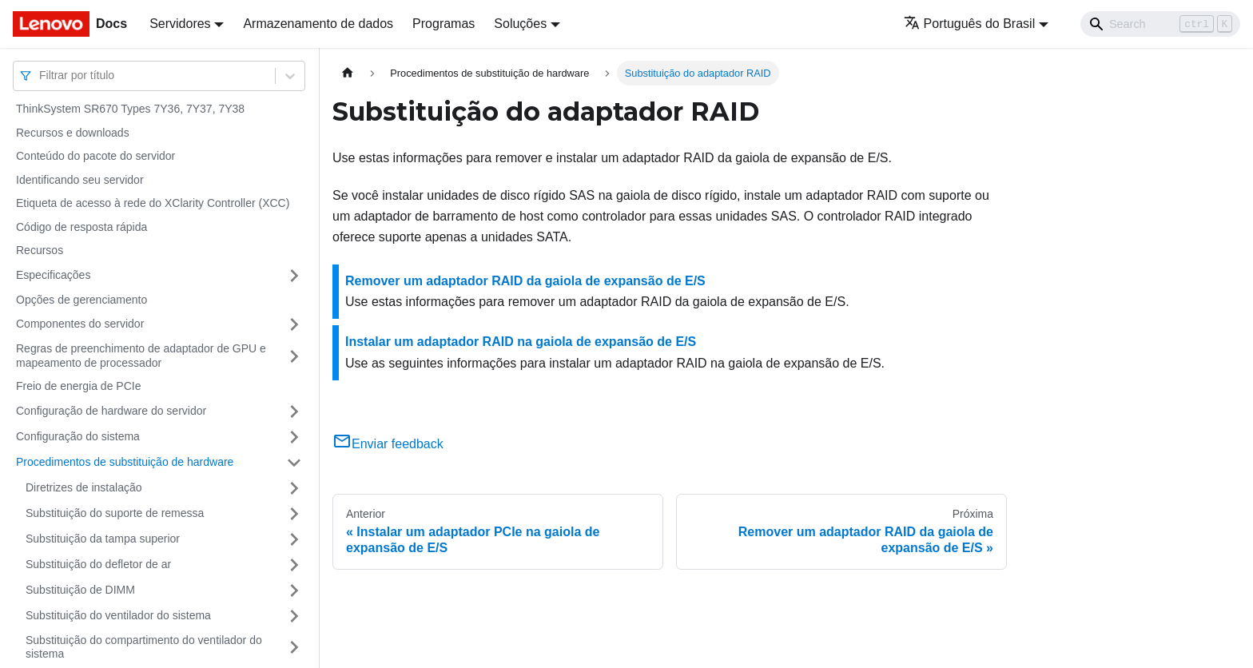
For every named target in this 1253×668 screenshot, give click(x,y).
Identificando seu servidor (80, 179)
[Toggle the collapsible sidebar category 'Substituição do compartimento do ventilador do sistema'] (294, 647)
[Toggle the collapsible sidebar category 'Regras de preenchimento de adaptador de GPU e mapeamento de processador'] (294, 356)
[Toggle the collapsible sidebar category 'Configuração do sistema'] (294, 437)
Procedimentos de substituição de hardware (124, 461)
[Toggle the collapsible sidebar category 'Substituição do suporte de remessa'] (294, 514)
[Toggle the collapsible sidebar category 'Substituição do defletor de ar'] (294, 565)
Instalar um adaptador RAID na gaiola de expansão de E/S (520, 341)
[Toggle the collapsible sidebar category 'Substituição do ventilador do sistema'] (294, 616)
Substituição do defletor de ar (98, 564)
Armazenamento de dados (318, 23)
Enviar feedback (388, 444)
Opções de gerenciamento (81, 299)
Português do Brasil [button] (970, 23)
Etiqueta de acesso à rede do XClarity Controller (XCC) (152, 203)
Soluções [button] (520, 23)
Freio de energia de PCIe (78, 386)
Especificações (53, 274)
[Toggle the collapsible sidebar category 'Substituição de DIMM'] (294, 590)
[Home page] (347, 73)
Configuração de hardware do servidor (111, 410)
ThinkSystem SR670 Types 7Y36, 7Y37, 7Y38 (130, 108)
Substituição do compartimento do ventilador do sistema (144, 647)
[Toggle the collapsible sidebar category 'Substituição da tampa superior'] (294, 539)
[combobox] (40, 75)
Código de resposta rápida (81, 227)
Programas (443, 23)
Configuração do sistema (78, 436)
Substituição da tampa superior (103, 538)
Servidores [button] (179, 23)
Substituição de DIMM (80, 589)
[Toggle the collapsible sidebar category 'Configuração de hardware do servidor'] (294, 411)
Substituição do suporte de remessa (115, 513)
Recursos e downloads (72, 132)
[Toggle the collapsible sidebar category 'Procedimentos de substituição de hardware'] (294, 462)
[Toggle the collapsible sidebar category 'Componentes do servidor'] (294, 324)
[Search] (1160, 24)
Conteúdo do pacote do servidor (95, 155)
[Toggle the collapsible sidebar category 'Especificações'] (294, 275)
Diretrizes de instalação (84, 487)
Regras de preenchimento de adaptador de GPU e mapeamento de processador (141, 355)
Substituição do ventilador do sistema (118, 615)
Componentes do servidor (80, 323)
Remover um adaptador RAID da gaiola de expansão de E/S (525, 281)
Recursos (39, 250)
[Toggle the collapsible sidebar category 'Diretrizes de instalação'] (294, 488)
